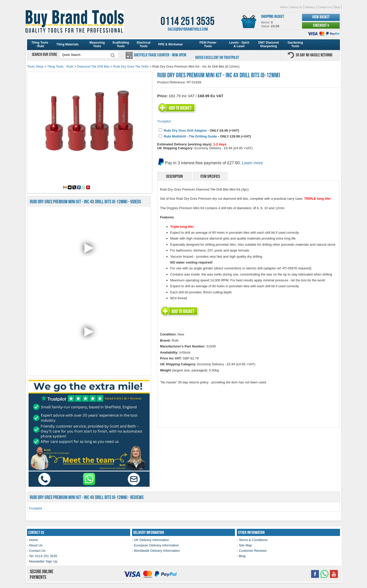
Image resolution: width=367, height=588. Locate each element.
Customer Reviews (253, 551)
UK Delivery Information (151, 540)
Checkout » (321, 25)
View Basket (321, 17)
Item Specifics (210, 176)
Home (283, 7)
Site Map (245, 545)
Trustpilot (164, 121)
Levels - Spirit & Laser (239, 44)
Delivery (310, 7)
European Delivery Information (156, 545)
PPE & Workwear (170, 44)
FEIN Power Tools (208, 44)
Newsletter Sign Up (43, 561)
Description (174, 176)
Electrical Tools (143, 44)
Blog (337, 7)
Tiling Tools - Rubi (39, 44)
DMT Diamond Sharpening (268, 44)
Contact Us (325, 7)
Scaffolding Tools (120, 44)
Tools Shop (35, 66)
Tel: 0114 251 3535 (43, 556)
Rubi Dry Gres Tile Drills (131, 66)
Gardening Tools (295, 44)
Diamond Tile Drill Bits (93, 66)
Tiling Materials (67, 44)
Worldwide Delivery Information (157, 551)
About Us (296, 7)
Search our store (45, 54)
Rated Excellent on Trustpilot (217, 57)
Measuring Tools (97, 44)
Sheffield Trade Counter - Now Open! (159, 55)
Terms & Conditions (253, 540)
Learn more (252, 163)
